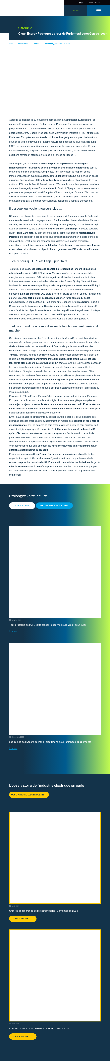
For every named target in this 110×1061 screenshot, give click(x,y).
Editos (36, 44)
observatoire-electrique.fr (29, 795)
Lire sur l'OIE (22, 919)
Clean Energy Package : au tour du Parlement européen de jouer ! (58, 44)
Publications (23, 44)
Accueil (10, 44)
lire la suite (13, 631)
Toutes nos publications (54, 505)
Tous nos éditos (22, 505)
